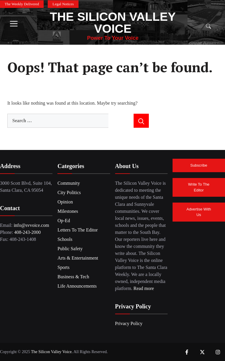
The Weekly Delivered (22, 4)
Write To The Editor (198, 187)
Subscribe (198, 165)
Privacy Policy (129, 323)
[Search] (141, 121)
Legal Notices (63, 4)
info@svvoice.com (31, 225)
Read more (144, 288)
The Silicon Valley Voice (113, 22)
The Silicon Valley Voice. (51, 352)
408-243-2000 (27, 232)
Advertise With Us (198, 212)
